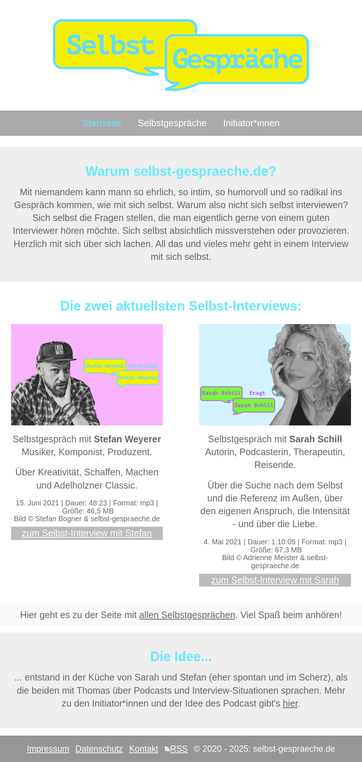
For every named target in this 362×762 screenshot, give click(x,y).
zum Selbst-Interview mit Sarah (275, 580)
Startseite (101, 123)
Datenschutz (99, 749)
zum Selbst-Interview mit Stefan (87, 533)
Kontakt (143, 749)
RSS (176, 749)
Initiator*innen (251, 123)
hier (290, 703)
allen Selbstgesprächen (187, 615)
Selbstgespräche (172, 123)
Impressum (48, 749)
